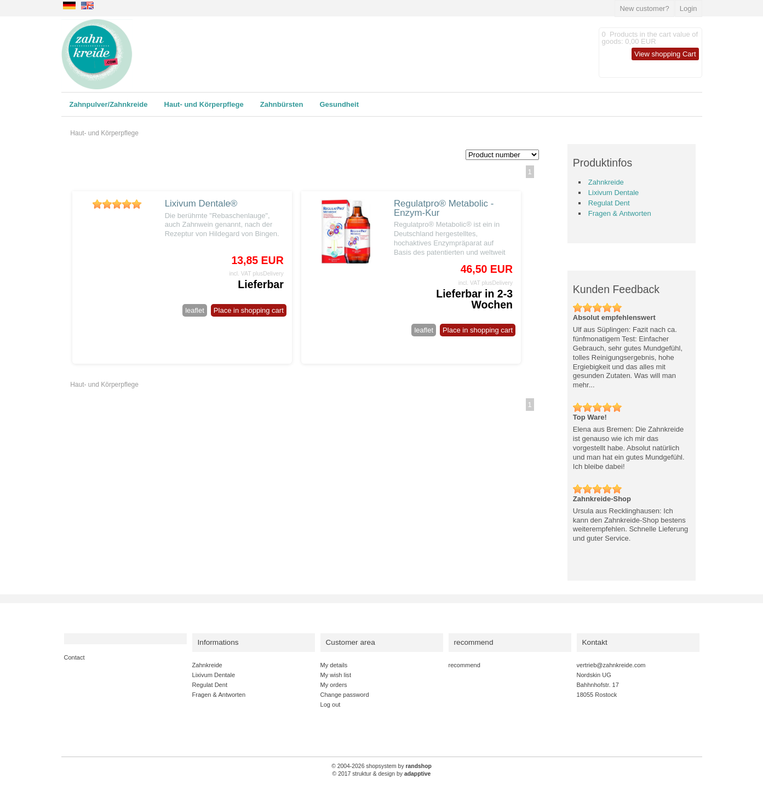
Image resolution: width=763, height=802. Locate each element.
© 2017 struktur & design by (381, 774)
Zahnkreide (606, 182)
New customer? (644, 8)
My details (334, 665)
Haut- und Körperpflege (204, 104)
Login (688, 8)
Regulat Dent (609, 203)
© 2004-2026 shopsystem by (381, 766)
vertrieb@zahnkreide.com (611, 665)
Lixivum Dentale (613, 192)
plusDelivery (268, 274)
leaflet (194, 310)
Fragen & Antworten (619, 213)
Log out (330, 704)
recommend (464, 665)
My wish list (335, 675)
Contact (74, 657)
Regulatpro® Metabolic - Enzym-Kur (444, 208)
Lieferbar (260, 284)
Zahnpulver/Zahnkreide (109, 104)
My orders (333, 684)
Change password (344, 694)
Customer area (350, 642)
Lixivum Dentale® (201, 203)
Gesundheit (339, 104)
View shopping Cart (665, 54)
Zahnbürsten (281, 104)
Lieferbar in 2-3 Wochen (474, 299)
